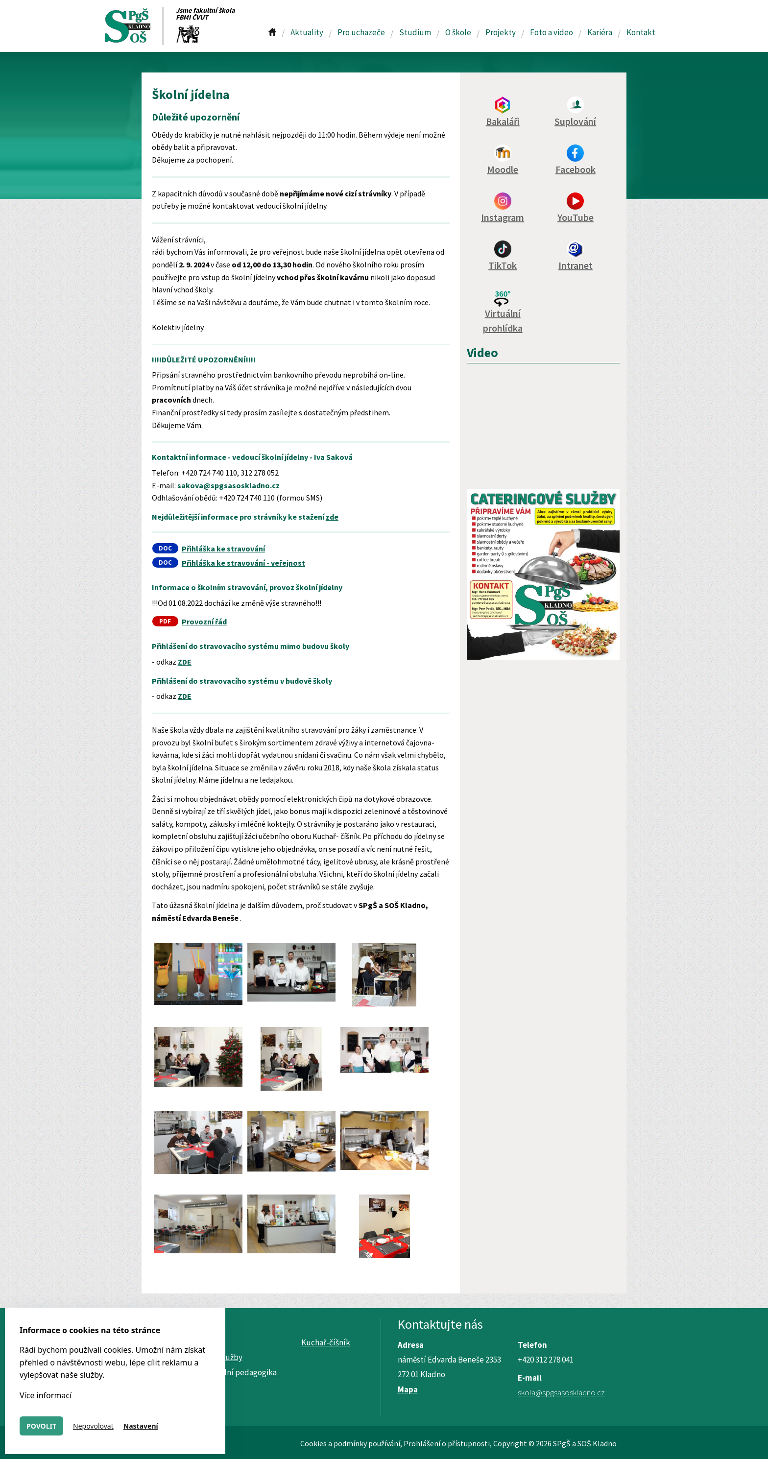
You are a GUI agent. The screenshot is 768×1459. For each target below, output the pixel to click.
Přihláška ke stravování (223, 548)
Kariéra (599, 32)
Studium (415, 32)
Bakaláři (503, 121)
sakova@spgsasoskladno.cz (228, 485)
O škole (458, 32)
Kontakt (640, 32)
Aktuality (306, 32)
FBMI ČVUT (192, 17)
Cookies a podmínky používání (350, 1443)
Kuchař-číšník (325, 1342)
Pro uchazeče (361, 32)
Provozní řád (204, 621)
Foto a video (551, 32)
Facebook (575, 169)
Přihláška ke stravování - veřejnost (243, 563)
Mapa (408, 1389)
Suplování (575, 121)
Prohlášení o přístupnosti (447, 1443)
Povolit (41, 1426)
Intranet (575, 265)
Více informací (46, 1395)
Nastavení (140, 1426)
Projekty (500, 32)
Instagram (502, 217)
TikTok (502, 265)
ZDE (185, 662)
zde (332, 517)
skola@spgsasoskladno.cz (561, 1392)
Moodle (502, 169)
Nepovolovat (93, 1426)
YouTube (575, 217)
